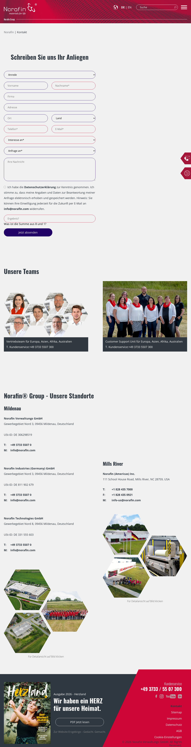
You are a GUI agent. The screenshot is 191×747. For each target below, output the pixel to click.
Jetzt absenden (28, 232)
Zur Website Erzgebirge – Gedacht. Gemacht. (80, 732)
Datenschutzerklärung (40, 187)
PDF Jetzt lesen (79, 722)
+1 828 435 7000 (122, 489)
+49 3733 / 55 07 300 (161, 689)
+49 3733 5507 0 (20, 445)
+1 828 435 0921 (122, 495)
